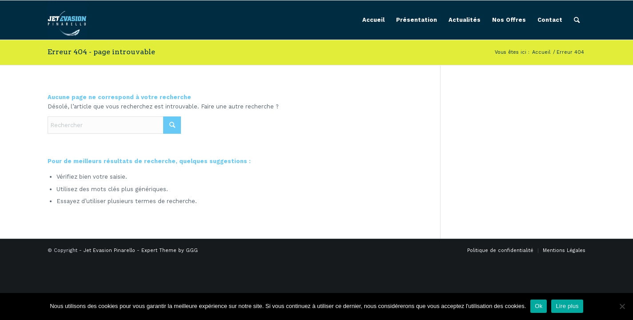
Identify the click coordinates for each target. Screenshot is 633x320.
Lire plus (567, 306)
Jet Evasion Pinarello (109, 250)
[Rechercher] (576, 20)
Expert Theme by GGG (169, 250)
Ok (538, 306)
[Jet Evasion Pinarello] (67, 20)
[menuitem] (373, 20)
